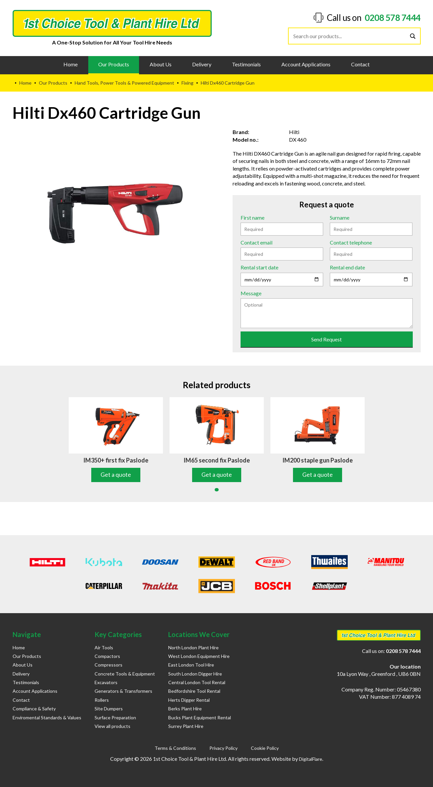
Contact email (256, 242)
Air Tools (104, 647)
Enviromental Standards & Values (47, 717)
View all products (112, 726)
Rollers (102, 700)
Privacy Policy (223, 748)
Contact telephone (351, 242)
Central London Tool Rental (196, 682)
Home (70, 64)
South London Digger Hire (195, 674)
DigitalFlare (310, 759)
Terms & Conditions (175, 748)
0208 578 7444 (393, 17)
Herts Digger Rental (189, 700)
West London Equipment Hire (199, 656)
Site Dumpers (109, 708)
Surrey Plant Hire (185, 726)
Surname (339, 217)
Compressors (108, 665)
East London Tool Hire (191, 665)
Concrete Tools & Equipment (125, 674)
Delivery (201, 64)
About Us (161, 64)
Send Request (326, 339)
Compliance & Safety (34, 708)
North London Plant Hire (193, 647)
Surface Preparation (115, 717)
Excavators (106, 682)
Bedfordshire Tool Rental (194, 691)
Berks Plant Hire (185, 708)
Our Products (113, 64)
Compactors (107, 656)
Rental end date (347, 267)
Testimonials (246, 64)
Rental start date (259, 267)
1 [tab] (217, 489)
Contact (360, 64)
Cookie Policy (265, 748)
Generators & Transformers (123, 691)
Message (251, 293)
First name (252, 217)
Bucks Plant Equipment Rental (199, 717)
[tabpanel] (115, 439)
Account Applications (305, 64)
